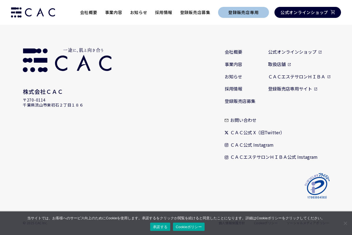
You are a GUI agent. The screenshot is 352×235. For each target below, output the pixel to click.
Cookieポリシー (189, 227)
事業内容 (113, 12)
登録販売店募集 (195, 12)
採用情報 (163, 12)
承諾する (160, 227)
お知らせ (138, 12)
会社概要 (88, 12)
